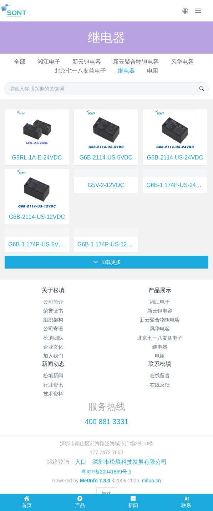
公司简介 (53, 302)
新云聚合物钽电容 (136, 62)
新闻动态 (53, 364)
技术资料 (53, 394)
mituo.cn (151, 480)
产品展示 (159, 290)
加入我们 (53, 356)
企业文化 (53, 347)
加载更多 (107, 262)
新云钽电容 (86, 62)
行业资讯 (53, 385)
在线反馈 (160, 385)
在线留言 (160, 375)
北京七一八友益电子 (80, 71)
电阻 (152, 71)
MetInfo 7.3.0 (95, 480)
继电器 (126, 71)
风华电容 (182, 62)
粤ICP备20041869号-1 (106, 472)
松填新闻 (53, 375)
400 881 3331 (106, 422)
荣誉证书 (53, 311)
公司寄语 (53, 328)
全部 (19, 62)
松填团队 (53, 338)
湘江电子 (48, 62)
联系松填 (159, 364)
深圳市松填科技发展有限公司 (129, 462)
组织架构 (53, 320)
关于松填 (53, 290)
